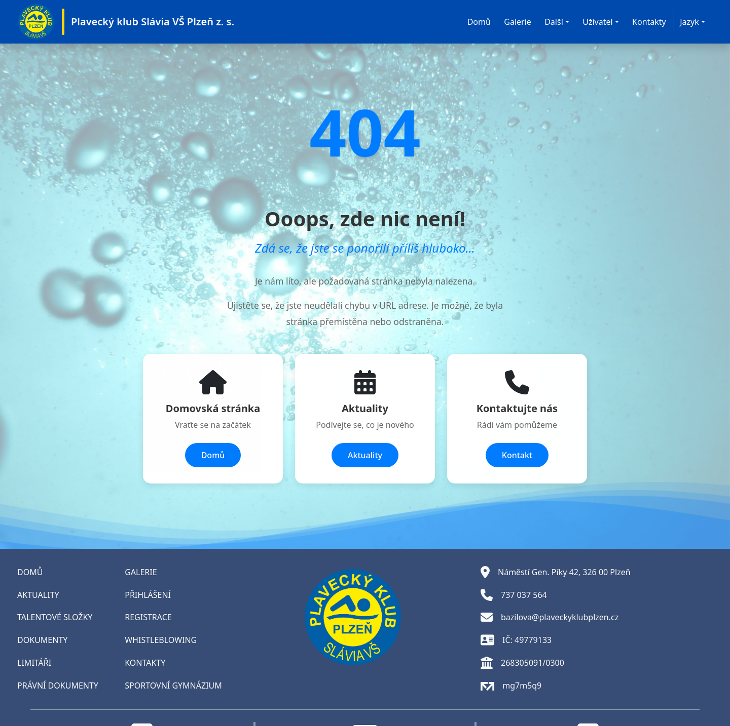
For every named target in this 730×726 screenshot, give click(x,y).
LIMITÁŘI (34, 662)
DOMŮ (30, 572)
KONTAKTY (145, 662)
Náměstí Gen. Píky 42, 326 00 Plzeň (556, 572)
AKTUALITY (38, 594)
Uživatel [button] (597, 21)
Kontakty (649, 21)
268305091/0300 (522, 663)
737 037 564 (514, 595)
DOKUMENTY (42, 640)
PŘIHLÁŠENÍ (148, 594)
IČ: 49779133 (516, 640)
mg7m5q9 (511, 685)
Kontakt (517, 455)
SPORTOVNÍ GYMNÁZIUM (173, 685)
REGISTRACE (148, 617)
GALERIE (141, 572)
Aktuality (365, 455)
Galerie (517, 21)
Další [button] (553, 21)
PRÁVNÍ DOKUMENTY (57, 685)
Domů (479, 21)
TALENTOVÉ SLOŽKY (54, 617)
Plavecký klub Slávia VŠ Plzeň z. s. (152, 21)
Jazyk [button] (689, 21)
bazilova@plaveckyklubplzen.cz (549, 617)
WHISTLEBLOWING (161, 640)
